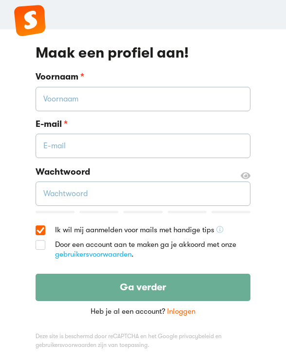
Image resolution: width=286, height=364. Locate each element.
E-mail (52, 124)
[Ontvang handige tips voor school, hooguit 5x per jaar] (220, 229)
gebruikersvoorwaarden (93, 254)
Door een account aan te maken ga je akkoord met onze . (145, 249)
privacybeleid (196, 336)
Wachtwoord (143, 172)
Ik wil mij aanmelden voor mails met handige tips (139, 230)
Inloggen (181, 311)
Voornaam (60, 76)
